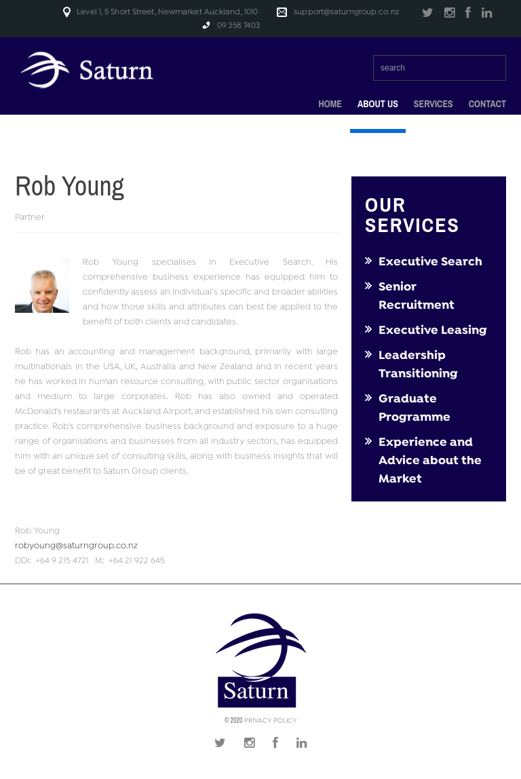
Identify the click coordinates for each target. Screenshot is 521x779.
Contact (487, 104)
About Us (378, 104)
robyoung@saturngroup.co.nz (76, 546)
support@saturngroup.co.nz (346, 12)
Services (433, 104)
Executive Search (430, 262)
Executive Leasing (433, 330)
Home (329, 104)
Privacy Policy (270, 721)
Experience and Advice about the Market (430, 460)
